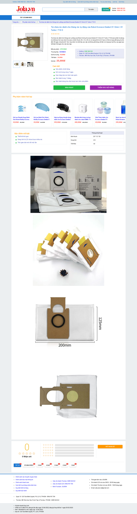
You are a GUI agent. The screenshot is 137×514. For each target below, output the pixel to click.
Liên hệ (115, 2)
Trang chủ (17, 22)
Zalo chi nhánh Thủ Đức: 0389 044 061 (64, 481)
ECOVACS (63, 52)
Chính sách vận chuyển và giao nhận (26, 477)
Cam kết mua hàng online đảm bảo (88, 2)
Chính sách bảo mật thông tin (24, 479)
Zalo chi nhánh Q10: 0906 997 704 (63, 484)
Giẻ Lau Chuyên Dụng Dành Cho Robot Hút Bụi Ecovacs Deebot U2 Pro (21, 119)
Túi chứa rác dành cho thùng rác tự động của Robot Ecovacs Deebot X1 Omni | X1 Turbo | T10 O (67, 22)
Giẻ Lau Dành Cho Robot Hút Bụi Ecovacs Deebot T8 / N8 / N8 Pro (42, 119)
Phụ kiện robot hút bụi (28, 22)
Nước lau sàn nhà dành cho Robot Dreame (124, 118)
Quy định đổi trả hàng (69, 2)
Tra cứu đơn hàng (105, 2)
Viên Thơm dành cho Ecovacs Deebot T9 (101, 118)
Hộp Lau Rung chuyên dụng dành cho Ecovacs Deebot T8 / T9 (62, 119)
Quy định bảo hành (21, 490)
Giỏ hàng (106, 9)
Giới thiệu (121, 2)
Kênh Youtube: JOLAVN (60, 486)
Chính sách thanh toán (22, 482)
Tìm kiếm (91, 9)
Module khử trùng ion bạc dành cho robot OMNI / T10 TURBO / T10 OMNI (83, 119)
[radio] (19, 453)
